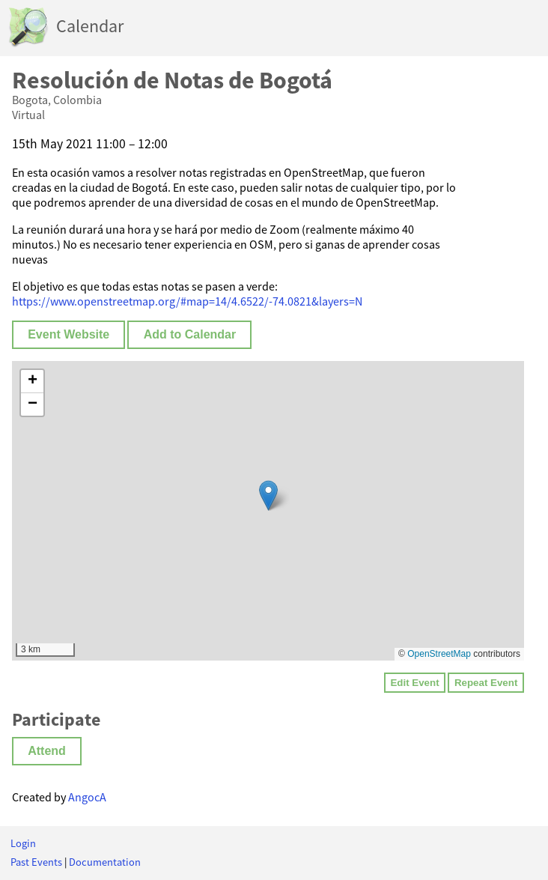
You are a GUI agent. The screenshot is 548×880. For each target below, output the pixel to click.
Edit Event (414, 682)
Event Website (68, 334)
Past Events (36, 862)
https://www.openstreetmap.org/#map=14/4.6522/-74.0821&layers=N (187, 301)
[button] (268, 495)
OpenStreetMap (439, 654)
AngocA (87, 796)
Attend (47, 750)
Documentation (105, 862)
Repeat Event (485, 682)
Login (23, 843)
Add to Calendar (190, 334)
